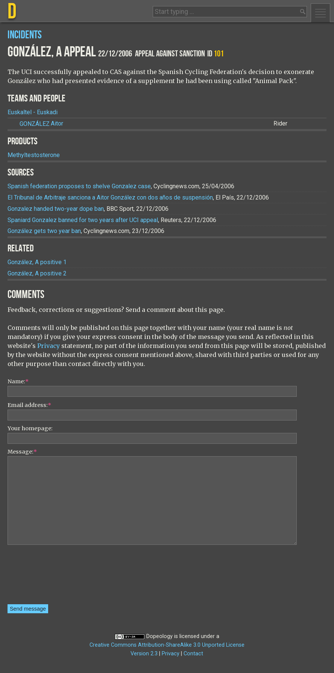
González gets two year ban (44, 230)
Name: (18, 381)
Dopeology (159, 636)
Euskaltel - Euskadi (33, 112)
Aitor (41, 123)
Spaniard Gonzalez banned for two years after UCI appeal (83, 220)
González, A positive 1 (37, 262)
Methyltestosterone (34, 155)
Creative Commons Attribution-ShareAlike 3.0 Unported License (167, 645)
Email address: (29, 405)
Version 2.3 (144, 653)
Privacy (48, 345)
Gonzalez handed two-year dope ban (56, 208)
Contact (193, 653)
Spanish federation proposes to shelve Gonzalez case (79, 186)
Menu (320, 12)
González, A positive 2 (37, 273)
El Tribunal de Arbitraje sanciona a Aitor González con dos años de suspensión (110, 197)
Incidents (25, 35)
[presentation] (38, 577)
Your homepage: (30, 428)
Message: (22, 451)
